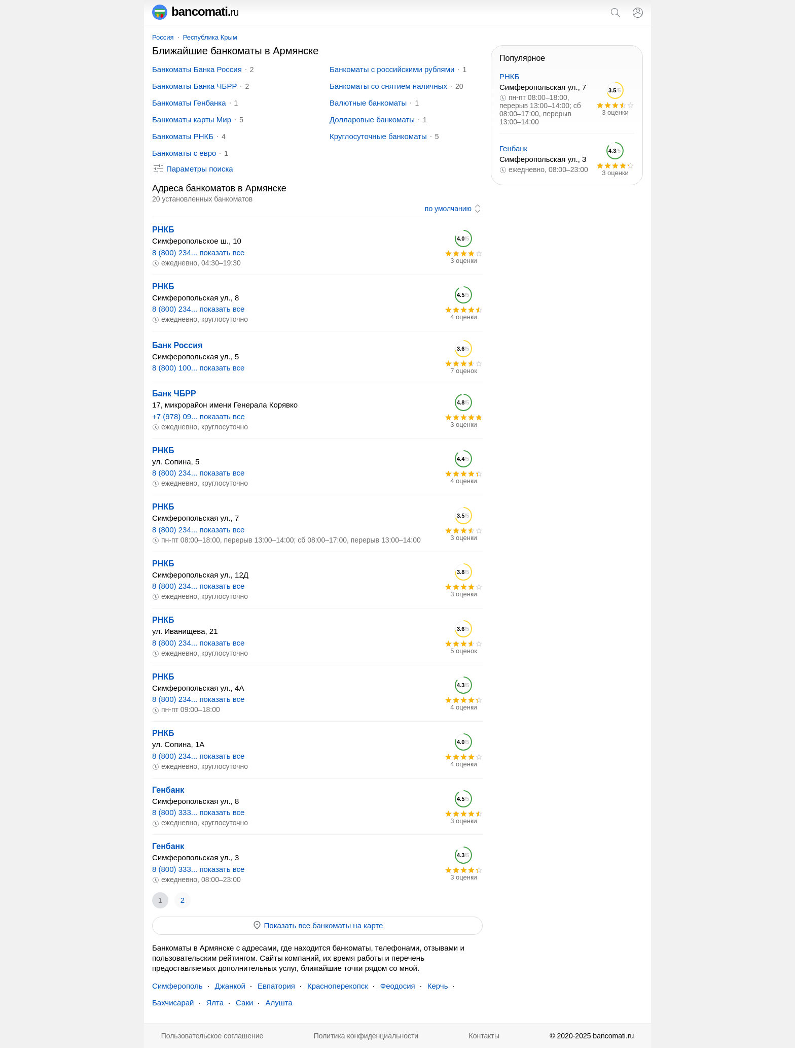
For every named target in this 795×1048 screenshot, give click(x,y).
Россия (163, 37)
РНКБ (163, 229)
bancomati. (195, 11)
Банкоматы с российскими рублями (392, 69)
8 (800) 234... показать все (198, 252)
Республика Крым (210, 37)
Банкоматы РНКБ (182, 136)
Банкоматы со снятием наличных (388, 86)
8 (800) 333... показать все (198, 812)
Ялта (215, 1002)
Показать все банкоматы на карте (317, 925)
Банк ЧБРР (174, 393)
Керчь (437, 986)
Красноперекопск (337, 986)
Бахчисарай (173, 1002)
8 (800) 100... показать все (198, 367)
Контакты (484, 1036)
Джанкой (230, 986)
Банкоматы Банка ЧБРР (194, 86)
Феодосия (397, 986)
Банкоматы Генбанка (189, 102)
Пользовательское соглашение (212, 1036)
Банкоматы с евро (184, 153)
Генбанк (168, 790)
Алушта (278, 1002)
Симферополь (177, 986)
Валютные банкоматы (368, 102)
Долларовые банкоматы (372, 119)
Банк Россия (177, 345)
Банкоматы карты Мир (191, 119)
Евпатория (276, 986)
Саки (244, 1002)
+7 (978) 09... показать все (198, 416)
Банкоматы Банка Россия (197, 69)
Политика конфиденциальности (366, 1036)
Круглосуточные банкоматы (378, 136)
